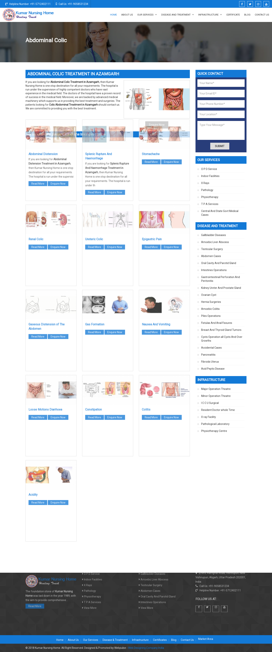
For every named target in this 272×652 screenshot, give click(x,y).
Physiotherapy (209, 197)
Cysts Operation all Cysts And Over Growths (221, 338)
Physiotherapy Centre (214, 430)
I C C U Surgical (210, 402)
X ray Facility (208, 416)
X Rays (205, 183)
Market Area (205, 638)
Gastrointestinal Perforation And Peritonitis (220, 279)
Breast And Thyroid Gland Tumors (221, 329)
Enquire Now (58, 121)
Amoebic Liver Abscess (215, 242)
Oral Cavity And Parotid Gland (218, 263)
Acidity (33, 432)
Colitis (146, 347)
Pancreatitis (208, 354)
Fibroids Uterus (210, 361)
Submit (220, 146)
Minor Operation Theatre (216, 395)
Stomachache (151, 91)
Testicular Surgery (212, 249)
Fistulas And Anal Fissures (216, 322)
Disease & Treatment (115, 639)
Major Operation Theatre (216, 388)
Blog (247, 14)
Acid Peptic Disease (213, 368)
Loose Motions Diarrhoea (45, 347)
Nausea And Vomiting (156, 262)
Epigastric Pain (152, 176)
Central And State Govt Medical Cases (219, 213)
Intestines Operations (214, 270)
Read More (37, 121)
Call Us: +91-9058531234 (72, 4)
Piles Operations (211, 315)
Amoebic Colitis (210, 308)
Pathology (207, 190)
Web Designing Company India (146, 647)
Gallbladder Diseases (213, 235)
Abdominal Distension (43, 91)
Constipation (93, 347)
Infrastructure (210, 14)
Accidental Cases (211, 347)
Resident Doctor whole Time (218, 409)
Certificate (233, 14)
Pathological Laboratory (215, 423)
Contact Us (262, 14)
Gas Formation (94, 262)
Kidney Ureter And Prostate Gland (221, 287)
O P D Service (209, 169)
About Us (127, 14)
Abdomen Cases (215, 40)
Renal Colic (36, 176)
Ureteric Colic (94, 176)
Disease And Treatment (177, 14)
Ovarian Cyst (208, 294)
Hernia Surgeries (211, 301)
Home (113, 14)
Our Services (147, 14)
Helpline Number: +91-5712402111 (28, 4)
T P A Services (209, 204)
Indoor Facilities (210, 176)
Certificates (160, 639)
